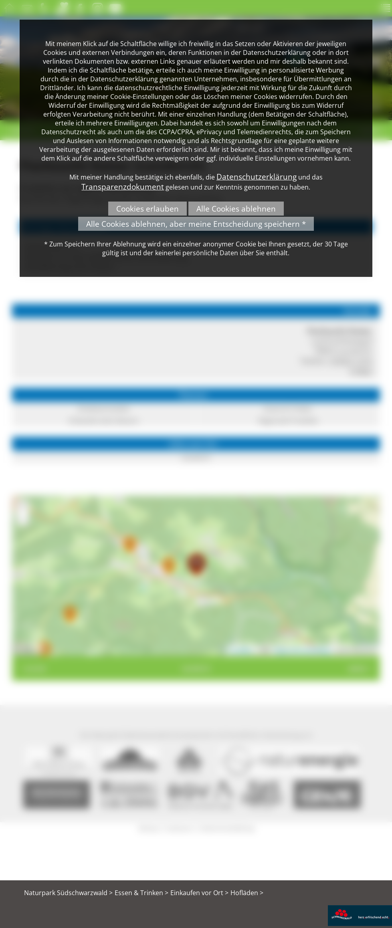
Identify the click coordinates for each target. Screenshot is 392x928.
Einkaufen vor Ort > (199, 892)
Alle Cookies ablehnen (236, 209)
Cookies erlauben (147, 209)
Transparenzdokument (122, 187)
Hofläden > (246, 892)
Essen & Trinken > (141, 892)
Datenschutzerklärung (256, 176)
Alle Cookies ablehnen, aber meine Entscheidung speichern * (196, 224)
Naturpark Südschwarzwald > (68, 892)
